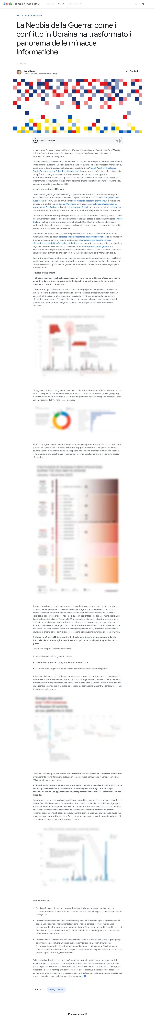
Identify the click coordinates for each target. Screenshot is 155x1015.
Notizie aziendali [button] (74, 4)
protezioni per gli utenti (99, 246)
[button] (132, 71)
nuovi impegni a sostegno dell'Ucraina (88, 201)
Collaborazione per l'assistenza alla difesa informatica (81, 237)
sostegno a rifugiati (79, 207)
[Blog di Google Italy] (18, 16)
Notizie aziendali (33, 16)
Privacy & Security (56, 990)
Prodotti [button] (61, 4)
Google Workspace (67, 204)
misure (114, 207)
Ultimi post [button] (51, 4)
